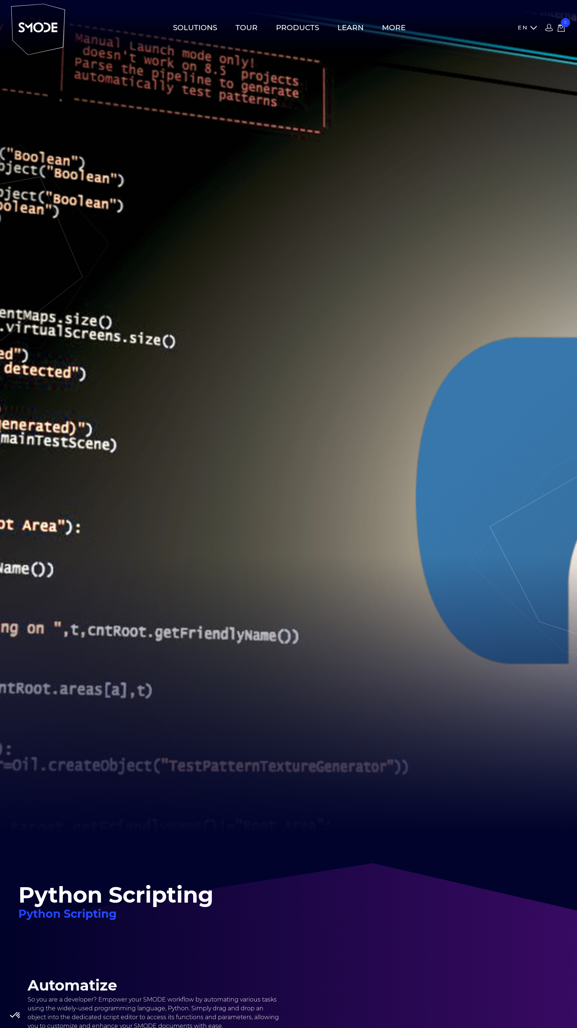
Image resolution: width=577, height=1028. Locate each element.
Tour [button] (247, 27)
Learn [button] (350, 27)
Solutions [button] (195, 27)
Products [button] (297, 27)
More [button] (394, 27)
